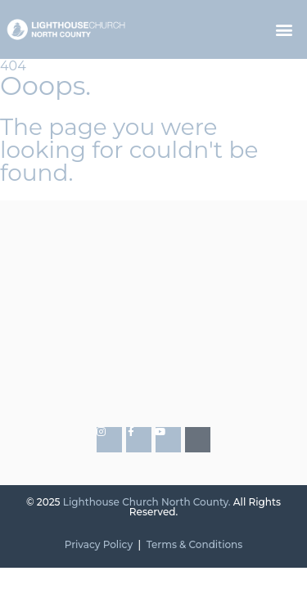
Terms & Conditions (195, 544)
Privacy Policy (99, 544)
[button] (284, 29)
